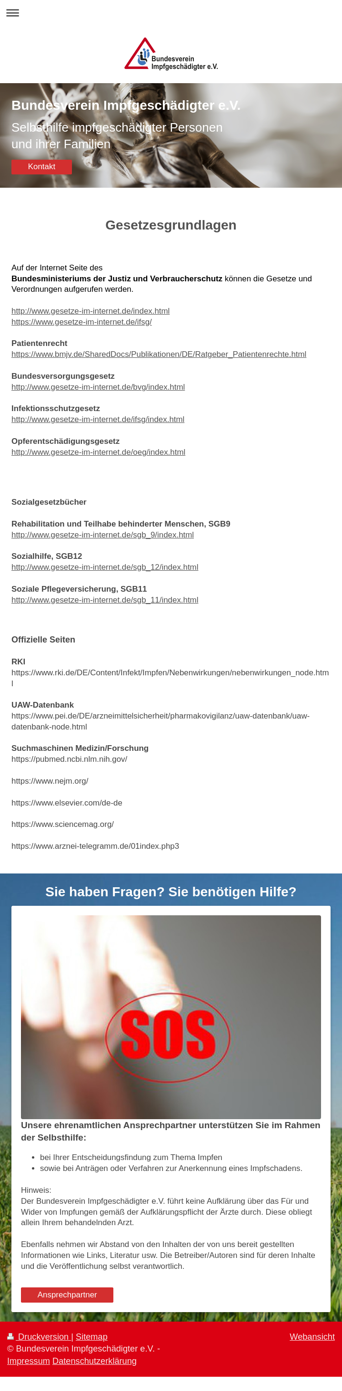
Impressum (28, 1361)
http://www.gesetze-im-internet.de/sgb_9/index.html (102, 534)
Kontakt (41, 166)
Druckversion (39, 1337)
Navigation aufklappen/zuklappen (171, 12)
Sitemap (92, 1337)
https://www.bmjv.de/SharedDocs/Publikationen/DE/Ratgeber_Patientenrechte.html (158, 354)
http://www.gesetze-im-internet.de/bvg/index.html (98, 387)
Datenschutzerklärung (94, 1361)
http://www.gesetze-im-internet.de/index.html (90, 311)
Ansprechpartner (67, 1294)
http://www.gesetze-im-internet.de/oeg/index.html (98, 452)
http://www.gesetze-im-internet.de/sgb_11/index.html (104, 599)
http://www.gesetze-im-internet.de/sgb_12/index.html (104, 567)
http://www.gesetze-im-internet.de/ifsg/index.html (97, 419)
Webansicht (312, 1337)
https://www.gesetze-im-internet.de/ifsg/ (81, 321)
